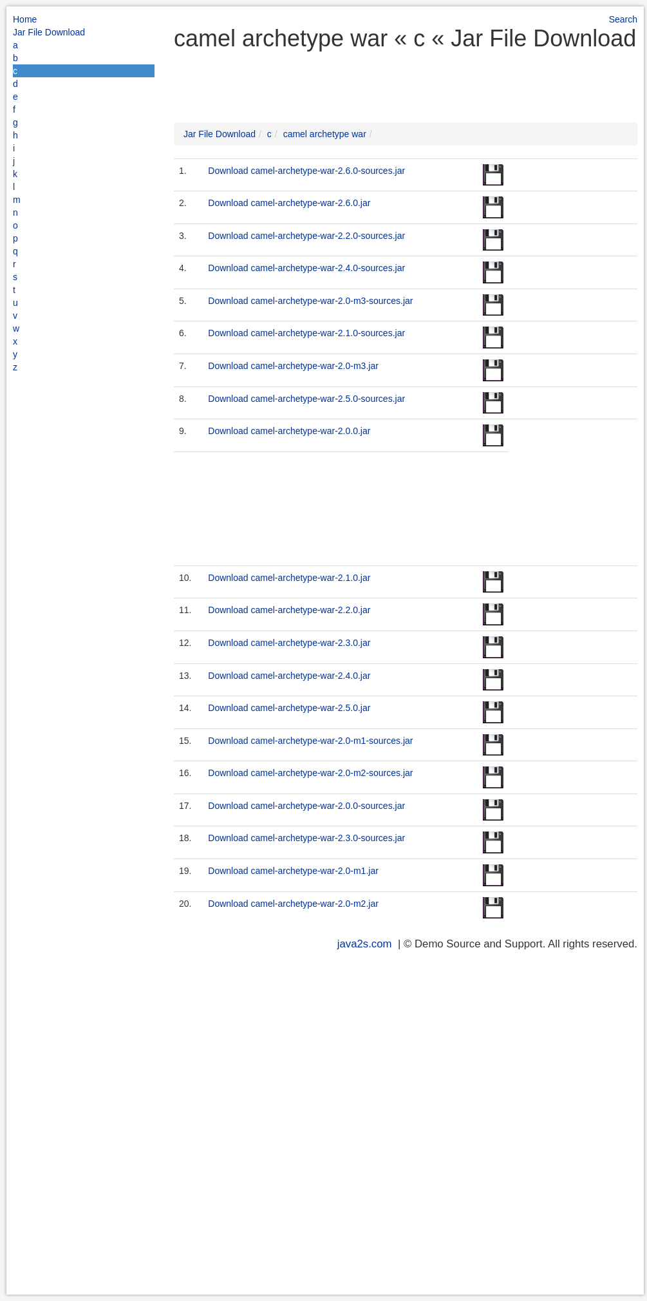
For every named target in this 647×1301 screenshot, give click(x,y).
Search (623, 19)
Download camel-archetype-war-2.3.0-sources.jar (306, 838)
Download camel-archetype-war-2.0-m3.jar (293, 366)
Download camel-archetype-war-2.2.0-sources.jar (306, 236)
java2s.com (364, 944)
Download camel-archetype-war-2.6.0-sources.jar (306, 171)
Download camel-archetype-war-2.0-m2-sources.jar (310, 773)
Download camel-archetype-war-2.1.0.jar (289, 578)
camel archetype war (324, 134)
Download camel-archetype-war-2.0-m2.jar (293, 903)
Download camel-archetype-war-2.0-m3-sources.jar (310, 301)
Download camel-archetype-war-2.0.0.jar (289, 431)
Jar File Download (49, 32)
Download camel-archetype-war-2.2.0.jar (289, 610)
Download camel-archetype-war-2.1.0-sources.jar (306, 333)
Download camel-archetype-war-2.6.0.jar (289, 203)
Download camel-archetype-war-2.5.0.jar (289, 708)
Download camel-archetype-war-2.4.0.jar (289, 675)
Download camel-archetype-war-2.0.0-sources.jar (306, 806)
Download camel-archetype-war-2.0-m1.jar (293, 871)
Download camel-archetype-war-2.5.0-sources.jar (306, 399)
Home (25, 19)
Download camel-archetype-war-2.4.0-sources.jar (306, 268)
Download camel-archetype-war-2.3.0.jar (289, 643)
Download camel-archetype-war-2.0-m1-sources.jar (310, 741)
